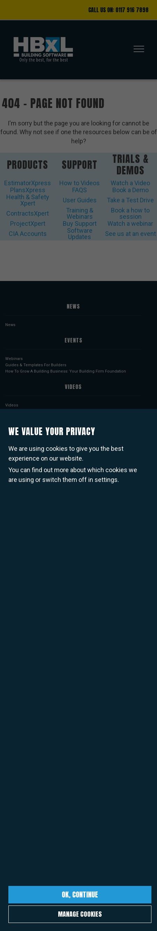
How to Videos (79, 183)
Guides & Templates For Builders (35, 365)
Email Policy (16, 660)
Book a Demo (130, 190)
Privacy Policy (18, 666)
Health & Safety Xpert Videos (31, 436)
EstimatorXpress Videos (27, 411)
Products (27, 164)
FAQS (79, 190)
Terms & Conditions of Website (34, 641)
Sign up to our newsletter (73, 812)
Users (10, 561)
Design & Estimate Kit (25, 502)
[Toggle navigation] (136, 50)
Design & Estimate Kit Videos (32, 430)
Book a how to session (130, 213)
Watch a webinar (130, 223)
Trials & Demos (130, 164)
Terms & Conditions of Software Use (38, 647)
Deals (10, 601)
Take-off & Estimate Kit (25, 495)
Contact (12, 744)
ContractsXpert (27, 213)
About (10, 635)
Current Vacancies (22, 692)
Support (79, 164)
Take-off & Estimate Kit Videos (32, 424)
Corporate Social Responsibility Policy (40, 685)
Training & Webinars (79, 213)
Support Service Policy (26, 654)
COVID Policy (17, 698)
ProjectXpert (27, 223)
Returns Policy (18, 679)
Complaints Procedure (26, 704)
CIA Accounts (28, 233)
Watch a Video (130, 183)
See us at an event (130, 233)
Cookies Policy (19, 673)
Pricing (12, 595)
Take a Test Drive (130, 200)
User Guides (80, 200)
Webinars (14, 358)
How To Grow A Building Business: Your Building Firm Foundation (65, 371)
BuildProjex (16, 514)
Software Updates (79, 233)
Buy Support (80, 223)
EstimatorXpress (27, 183)
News (10, 325)
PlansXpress (27, 190)
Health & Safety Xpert (27, 200)
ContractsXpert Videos (25, 443)
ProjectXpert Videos (24, 449)
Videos (11, 405)
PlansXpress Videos (24, 418)
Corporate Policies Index (28, 710)
